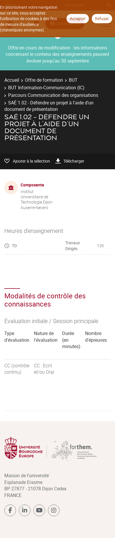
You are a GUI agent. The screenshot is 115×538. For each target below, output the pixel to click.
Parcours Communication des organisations (53, 95)
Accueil (11, 80)
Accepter (78, 18)
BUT (73, 80)
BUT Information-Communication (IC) (46, 87)
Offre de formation (44, 80)
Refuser (102, 18)
